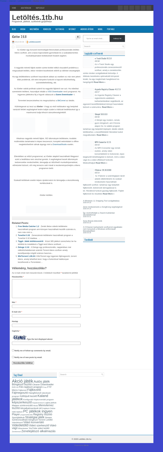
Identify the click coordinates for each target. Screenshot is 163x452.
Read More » (99, 82)
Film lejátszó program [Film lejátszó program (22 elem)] (31, 390)
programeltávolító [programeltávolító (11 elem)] (26, 418)
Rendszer (47, 29)
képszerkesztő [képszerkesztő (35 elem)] (22, 406)
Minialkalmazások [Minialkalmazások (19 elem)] (30, 412)
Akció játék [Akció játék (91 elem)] (22, 384)
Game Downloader (64, 94)
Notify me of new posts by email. (28, 361)
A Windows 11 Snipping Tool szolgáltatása (101, 201)
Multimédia (34, 29)
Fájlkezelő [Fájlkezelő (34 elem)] (34, 393)
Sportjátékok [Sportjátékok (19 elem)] (18, 421)
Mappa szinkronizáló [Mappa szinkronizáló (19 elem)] (22, 409)
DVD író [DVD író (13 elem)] (15, 391)
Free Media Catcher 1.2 (28, 226)
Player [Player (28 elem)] (16, 417)
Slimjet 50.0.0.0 (101, 114)
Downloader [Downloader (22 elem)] (47, 388)
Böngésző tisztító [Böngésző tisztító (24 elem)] (22, 387)
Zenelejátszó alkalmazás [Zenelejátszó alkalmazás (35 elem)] (38, 434)
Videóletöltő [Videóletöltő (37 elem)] (20, 429)
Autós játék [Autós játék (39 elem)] (42, 385)
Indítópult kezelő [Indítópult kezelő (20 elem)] (28, 399)
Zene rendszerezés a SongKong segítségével (102, 207)
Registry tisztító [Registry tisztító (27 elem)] (42, 417)
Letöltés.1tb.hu (37, 17)
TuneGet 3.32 (24, 235)
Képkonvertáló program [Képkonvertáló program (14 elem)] (44, 403)
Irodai (22, 29)
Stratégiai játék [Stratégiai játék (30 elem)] (34, 420)
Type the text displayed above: (40, 343)
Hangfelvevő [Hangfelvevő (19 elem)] (35, 396)
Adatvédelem (26, 8)
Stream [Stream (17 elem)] (48, 421)
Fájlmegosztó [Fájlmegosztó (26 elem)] (20, 396)
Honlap (15, 325)
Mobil (100, 29)
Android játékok (86, 29)
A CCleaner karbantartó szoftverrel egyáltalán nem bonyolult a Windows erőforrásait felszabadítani (102, 229)
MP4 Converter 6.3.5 (103, 142)
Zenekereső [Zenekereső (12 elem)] (16, 435)
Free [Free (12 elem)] (45, 391)
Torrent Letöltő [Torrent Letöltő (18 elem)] (45, 423)
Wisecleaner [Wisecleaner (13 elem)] (23, 432)
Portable (111, 29)
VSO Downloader (55, 91)
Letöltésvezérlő (35, 42)
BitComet (61, 100)
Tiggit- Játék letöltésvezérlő (30, 241)
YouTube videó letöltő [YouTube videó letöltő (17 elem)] (39, 432)
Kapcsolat (40, 8)
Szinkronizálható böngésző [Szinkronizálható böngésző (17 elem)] (25, 423)
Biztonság (60, 29)
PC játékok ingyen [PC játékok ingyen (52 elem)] (37, 415)
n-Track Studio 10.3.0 (103, 58)
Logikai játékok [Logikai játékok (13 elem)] (50, 406)
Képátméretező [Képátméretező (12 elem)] (38, 406)
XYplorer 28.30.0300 (103, 169)
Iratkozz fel (117, 38)
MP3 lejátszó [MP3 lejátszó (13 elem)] (44, 412)
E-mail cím (17, 315)
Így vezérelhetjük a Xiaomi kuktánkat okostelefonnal (99, 214)
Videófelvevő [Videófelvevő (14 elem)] (17, 426)
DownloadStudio (60, 144)
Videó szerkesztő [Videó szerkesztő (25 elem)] (39, 429)
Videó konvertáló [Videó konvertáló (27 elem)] (33, 425)
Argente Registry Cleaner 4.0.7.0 (107, 89)
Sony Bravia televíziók (92, 221)
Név (14, 306)
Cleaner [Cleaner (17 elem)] (36, 388)
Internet (72, 29)
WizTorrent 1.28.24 (26, 256)
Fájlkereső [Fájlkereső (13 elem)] (22, 394)
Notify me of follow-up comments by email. (32, 354)
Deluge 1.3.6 (23, 247)
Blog (14, 29)
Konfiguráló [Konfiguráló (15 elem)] (28, 403)
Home (14, 8)
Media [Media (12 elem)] (35, 409)
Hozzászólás (18, 277)
